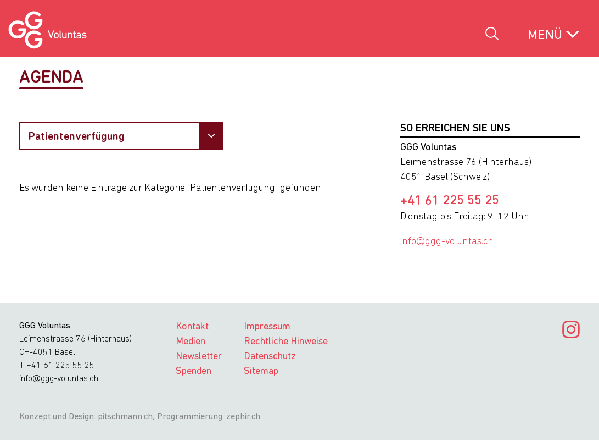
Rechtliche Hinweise (286, 342)
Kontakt (192, 327)
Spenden (193, 371)
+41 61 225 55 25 (449, 201)
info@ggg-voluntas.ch (447, 242)
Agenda (51, 78)
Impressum (267, 327)
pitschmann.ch (125, 417)
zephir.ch (243, 417)
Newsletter (199, 356)
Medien (190, 342)
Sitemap (261, 371)
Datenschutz (270, 356)
